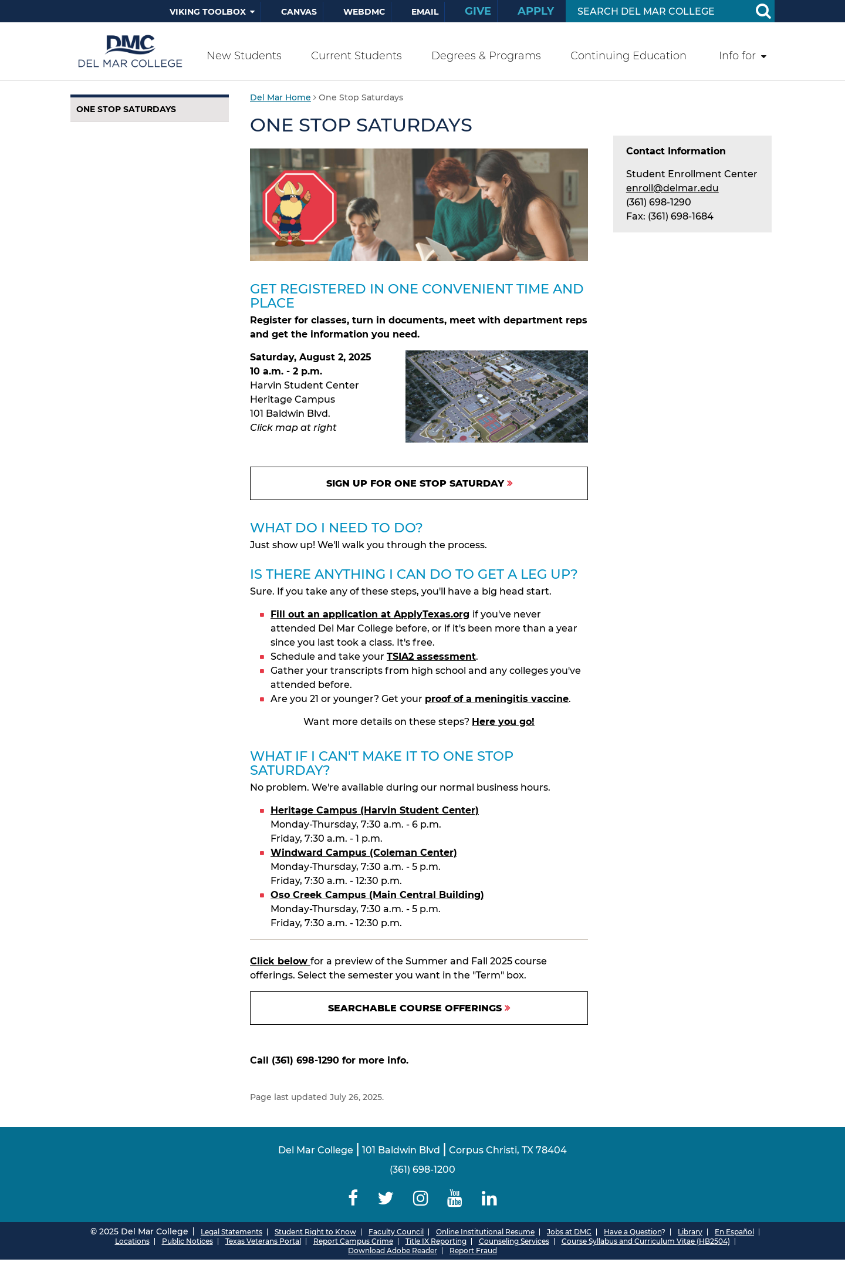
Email (424, 11)
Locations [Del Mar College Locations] (132, 1241)
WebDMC (364, 11)
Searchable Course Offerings (415, 1008)
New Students (244, 55)
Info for (737, 55)
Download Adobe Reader (392, 1250)
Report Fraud (473, 1250)
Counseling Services (514, 1241)
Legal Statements (231, 1231)
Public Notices (187, 1241)
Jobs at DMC (569, 1231)
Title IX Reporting (436, 1241)
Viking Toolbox (208, 11)
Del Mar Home (280, 97)
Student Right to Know (315, 1231)
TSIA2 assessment (431, 656)
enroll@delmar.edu (672, 188)
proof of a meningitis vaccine (497, 698)
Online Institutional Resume (485, 1231)
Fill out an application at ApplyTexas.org (370, 614)
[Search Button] (763, 11)
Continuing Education (628, 55)
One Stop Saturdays (126, 109)
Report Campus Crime (353, 1241)
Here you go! (503, 721)
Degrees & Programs (486, 55)
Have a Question (632, 1231)
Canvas (299, 11)
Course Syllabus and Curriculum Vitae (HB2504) (646, 1241)
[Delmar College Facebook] (353, 1198)
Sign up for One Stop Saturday (415, 483)
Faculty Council (396, 1231)
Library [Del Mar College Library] (690, 1231)
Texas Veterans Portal (263, 1241)
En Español (734, 1231)
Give (478, 11)
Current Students (356, 55)
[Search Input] (656, 11)
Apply (536, 11)
